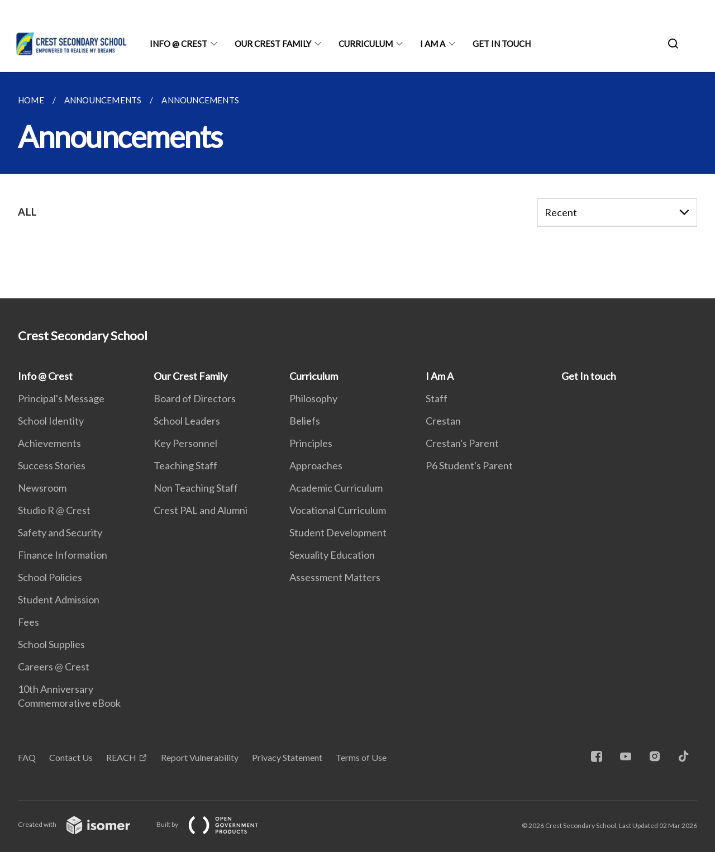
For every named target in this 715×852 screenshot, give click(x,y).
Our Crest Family (273, 44)
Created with (83, 824)
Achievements (49, 443)
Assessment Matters (334, 577)
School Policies (50, 577)
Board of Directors (195, 398)
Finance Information (62, 555)
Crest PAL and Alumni (200, 510)
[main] (357, 185)
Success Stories (51, 465)
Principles (310, 443)
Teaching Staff (185, 465)
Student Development (338, 532)
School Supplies (51, 644)
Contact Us (71, 757)
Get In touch (502, 44)
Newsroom (42, 488)
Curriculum (366, 44)
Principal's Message (61, 398)
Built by (216, 824)
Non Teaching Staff (196, 488)
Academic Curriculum (336, 488)
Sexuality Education (332, 555)
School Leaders (187, 421)
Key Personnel (185, 443)
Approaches (315, 465)
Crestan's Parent (462, 443)
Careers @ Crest (53, 666)
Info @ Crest (178, 44)
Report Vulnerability (200, 757)
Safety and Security (60, 532)
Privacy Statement (287, 757)
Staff (436, 398)
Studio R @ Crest (54, 510)
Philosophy (313, 398)
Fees (28, 622)
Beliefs (304, 421)
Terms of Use (361, 757)
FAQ (27, 757)
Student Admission (58, 599)
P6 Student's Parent (469, 465)
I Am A (432, 44)
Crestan (443, 421)
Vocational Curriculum (337, 510)
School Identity (51, 421)
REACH (121, 757)
